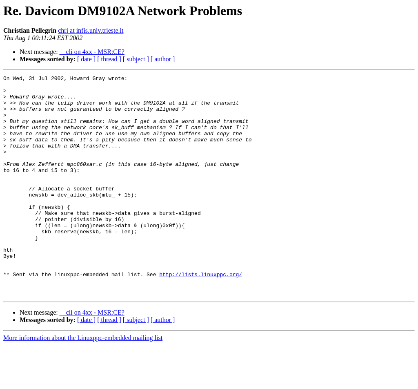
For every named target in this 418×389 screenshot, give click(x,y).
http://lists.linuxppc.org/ (200, 314)
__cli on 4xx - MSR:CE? (92, 51)
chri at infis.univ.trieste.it (90, 30)
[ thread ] (109, 59)
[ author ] (163, 59)
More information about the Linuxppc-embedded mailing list (82, 381)
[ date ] (86, 59)
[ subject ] (136, 59)
